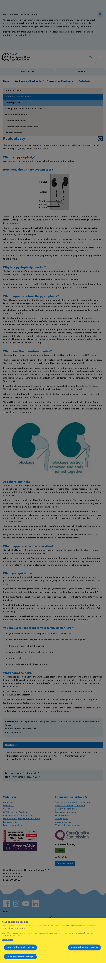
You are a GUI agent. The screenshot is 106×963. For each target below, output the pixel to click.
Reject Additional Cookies (20, 947)
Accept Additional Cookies (84, 947)
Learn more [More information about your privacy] (7, 940)
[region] (53, 940)
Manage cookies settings (20, 957)
